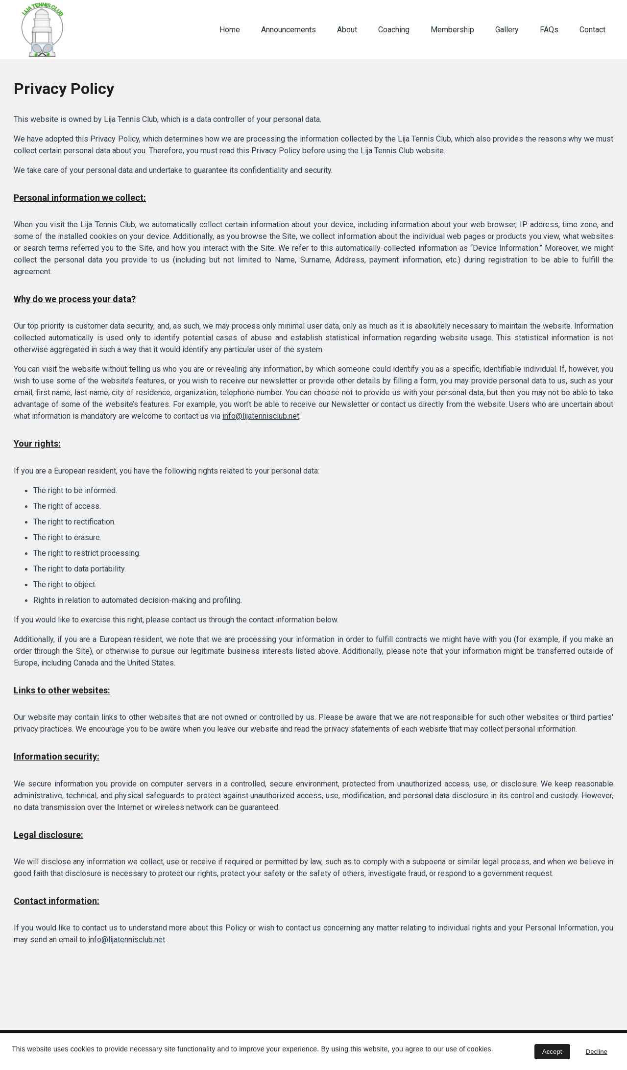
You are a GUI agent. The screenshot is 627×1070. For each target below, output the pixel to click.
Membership (452, 29)
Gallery (507, 29)
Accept (552, 1051)
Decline (596, 1051)
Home (229, 29)
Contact (592, 29)
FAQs (549, 29)
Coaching (394, 29)
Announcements (288, 29)
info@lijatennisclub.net (260, 416)
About (347, 29)
